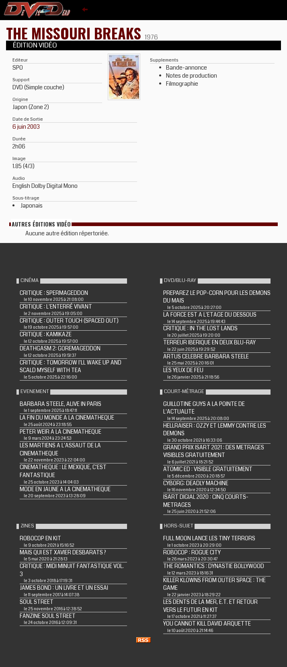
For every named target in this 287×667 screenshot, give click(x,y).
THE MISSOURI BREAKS (75, 32)
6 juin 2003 (26, 127)
